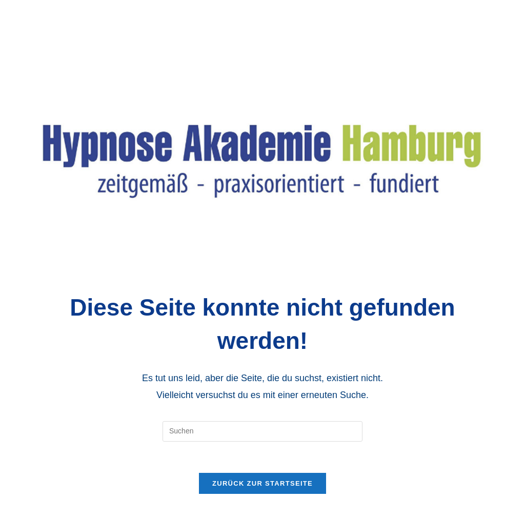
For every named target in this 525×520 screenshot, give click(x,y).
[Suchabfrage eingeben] (262, 431)
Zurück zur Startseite (262, 483)
